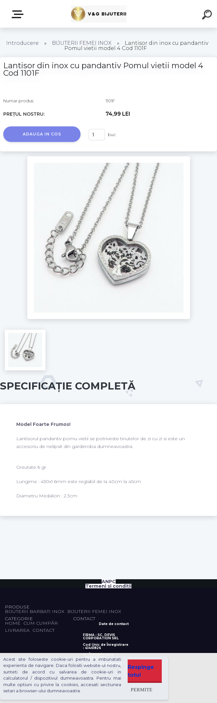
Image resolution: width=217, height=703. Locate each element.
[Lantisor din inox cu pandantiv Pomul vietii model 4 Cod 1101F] (108, 158)
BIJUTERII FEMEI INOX (81, 43)
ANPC (109, 581)
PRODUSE (18, 14)
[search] (208, 15)
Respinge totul (141, 671)
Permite (142, 689)
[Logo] (99, 13)
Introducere (22, 43)
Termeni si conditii (108, 586)
